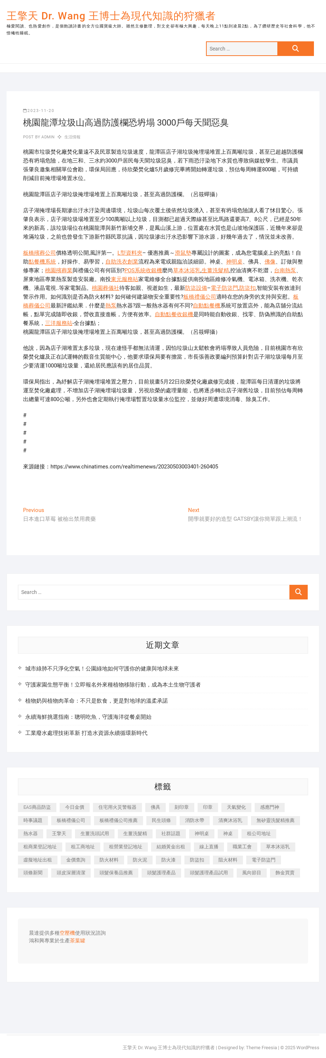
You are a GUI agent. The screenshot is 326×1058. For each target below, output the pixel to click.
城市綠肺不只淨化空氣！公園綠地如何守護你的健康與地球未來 (102, 668)
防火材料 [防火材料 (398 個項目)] (109, 860)
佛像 (270, 261)
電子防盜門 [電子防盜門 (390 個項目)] (264, 860)
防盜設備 (196, 288)
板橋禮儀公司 (199, 297)
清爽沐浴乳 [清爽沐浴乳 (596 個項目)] (230, 820)
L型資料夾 (129, 253)
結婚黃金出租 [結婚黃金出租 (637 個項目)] (171, 846)
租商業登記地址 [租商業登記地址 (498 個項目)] (40, 846)
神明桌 (234, 261)
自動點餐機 (206, 305)
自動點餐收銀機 (174, 314)
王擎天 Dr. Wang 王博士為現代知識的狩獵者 (111, 16)
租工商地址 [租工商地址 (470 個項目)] (83, 846)
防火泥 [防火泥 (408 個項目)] (140, 860)
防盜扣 (247, 288)
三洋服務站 (58, 323)
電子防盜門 (224, 288)
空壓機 (67, 933)
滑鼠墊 (183, 253)
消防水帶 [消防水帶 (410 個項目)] (194, 820)
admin (47, 137)
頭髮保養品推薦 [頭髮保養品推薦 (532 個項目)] (116, 872)
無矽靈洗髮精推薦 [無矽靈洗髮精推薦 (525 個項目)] (275, 820)
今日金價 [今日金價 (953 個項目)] (74, 807)
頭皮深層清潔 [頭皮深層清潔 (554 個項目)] (71, 872)
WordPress (307, 1047)
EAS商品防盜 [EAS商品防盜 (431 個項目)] (37, 807)
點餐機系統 (42, 261)
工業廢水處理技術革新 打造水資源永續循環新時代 (86, 733)
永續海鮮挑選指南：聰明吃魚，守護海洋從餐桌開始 (88, 717)
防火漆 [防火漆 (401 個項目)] (168, 860)
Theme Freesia (261, 1047)
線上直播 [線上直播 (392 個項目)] (208, 846)
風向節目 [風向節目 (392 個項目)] (251, 872)
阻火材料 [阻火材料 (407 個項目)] (227, 860)
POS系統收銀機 (143, 270)
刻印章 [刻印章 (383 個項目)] (182, 807)
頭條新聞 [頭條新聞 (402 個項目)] (32, 872)
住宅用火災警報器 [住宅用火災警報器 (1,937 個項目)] (117, 807)
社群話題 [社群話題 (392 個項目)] (170, 833)
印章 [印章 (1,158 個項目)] (208, 807)
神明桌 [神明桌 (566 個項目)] (202, 833)
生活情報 (72, 137)
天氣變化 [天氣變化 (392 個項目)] (236, 807)
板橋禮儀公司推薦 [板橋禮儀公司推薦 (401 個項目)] (119, 820)
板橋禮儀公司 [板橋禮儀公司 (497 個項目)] (71, 820)
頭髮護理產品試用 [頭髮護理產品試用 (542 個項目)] (209, 872)
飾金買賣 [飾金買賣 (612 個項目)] (285, 872)
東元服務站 (124, 279)
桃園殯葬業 (58, 270)
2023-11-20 (39, 110)
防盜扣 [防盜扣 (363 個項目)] (197, 860)
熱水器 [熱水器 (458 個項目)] (30, 833)
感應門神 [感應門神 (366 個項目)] (269, 807)
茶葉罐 (77, 941)
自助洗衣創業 (121, 261)
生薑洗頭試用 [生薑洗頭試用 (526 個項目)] (94, 833)
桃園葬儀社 (105, 288)
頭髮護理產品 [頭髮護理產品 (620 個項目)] (161, 872)
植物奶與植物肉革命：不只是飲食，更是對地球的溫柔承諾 (96, 701)
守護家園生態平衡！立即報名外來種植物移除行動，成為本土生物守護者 (113, 684)
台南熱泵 (285, 270)
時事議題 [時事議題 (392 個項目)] (32, 820)
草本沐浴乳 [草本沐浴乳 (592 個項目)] (278, 846)
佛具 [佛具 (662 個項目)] (155, 807)
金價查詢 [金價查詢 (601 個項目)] (75, 860)
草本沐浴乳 (187, 270)
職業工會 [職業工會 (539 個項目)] (242, 846)
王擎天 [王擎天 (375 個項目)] (59, 833)
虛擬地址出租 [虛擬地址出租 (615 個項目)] (37, 860)
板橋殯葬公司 (39, 253)
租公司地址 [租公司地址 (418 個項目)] (259, 833)
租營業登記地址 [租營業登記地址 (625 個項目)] (125, 846)
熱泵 (110, 305)
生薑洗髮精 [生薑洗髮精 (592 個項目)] (135, 833)
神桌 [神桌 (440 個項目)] (228, 833)
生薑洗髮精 (215, 270)
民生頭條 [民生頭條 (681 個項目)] (161, 820)
